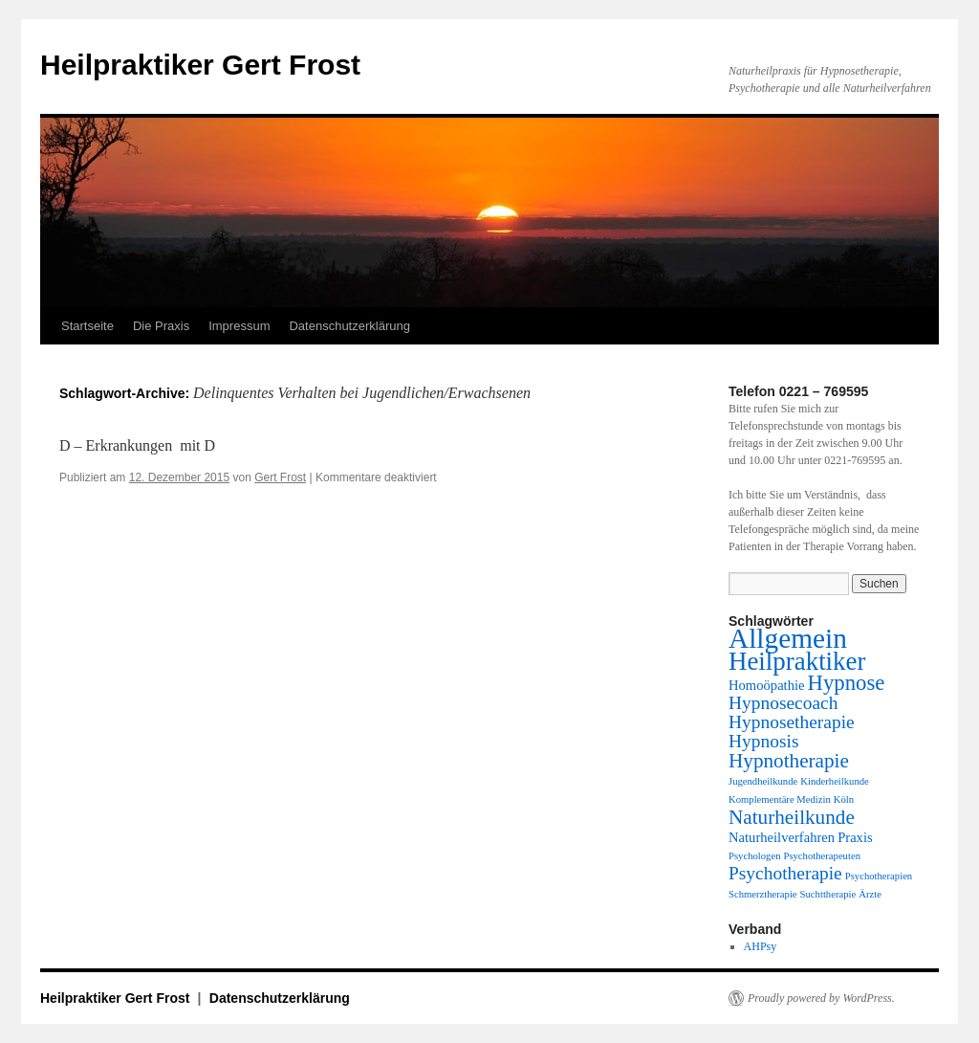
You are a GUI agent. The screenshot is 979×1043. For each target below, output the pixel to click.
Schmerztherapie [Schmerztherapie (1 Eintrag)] (763, 894)
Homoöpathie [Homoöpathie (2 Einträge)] (767, 685)
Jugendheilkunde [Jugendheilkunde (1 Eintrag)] (763, 781)
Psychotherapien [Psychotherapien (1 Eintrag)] (878, 876)
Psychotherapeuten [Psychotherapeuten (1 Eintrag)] (821, 856)
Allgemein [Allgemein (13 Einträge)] (788, 638)
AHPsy (760, 946)
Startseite (87, 326)
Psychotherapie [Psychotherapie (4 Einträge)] (785, 873)
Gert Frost (280, 477)
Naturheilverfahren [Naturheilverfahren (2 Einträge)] (782, 837)
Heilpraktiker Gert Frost (200, 64)
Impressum (239, 326)
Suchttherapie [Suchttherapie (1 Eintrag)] (828, 894)
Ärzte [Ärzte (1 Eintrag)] (870, 894)
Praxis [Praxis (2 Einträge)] (855, 837)
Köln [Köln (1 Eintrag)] (844, 799)
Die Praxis (161, 326)
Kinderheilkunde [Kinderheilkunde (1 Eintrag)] (834, 781)
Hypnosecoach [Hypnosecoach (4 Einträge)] (783, 703)
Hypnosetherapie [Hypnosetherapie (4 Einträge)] (792, 722)
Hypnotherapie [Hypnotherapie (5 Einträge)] (789, 760)
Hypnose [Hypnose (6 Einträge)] (846, 683)
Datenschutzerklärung (349, 326)
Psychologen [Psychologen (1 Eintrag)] (754, 856)
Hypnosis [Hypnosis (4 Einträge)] (763, 741)
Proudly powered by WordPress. (821, 998)
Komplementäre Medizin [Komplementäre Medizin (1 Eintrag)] (780, 799)
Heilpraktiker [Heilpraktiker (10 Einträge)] (797, 661)
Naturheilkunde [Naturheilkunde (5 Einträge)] (792, 817)
